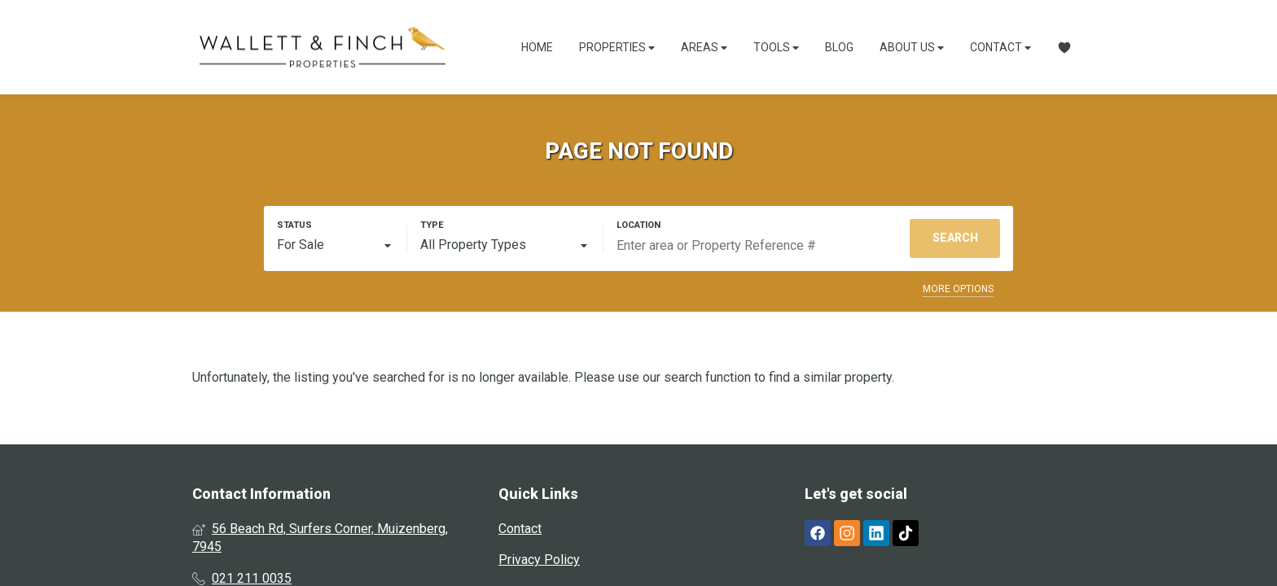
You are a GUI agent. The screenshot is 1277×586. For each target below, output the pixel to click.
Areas (704, 47)
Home (537, 47)
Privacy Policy (539, 559)
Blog (839, 47)
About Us (912, 47)
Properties (617, 47)
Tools (776, 47)
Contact (1000, 47)
